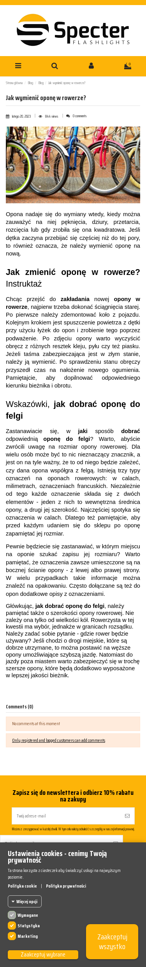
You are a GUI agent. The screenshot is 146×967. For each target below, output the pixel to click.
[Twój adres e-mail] (66, 816)
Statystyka (29, 925)
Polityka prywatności (66, 885)
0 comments (80, 116)
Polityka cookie (22, 885)
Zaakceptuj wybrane (43, 954)
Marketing (28, 936)
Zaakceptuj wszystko (112, 941)
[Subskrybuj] (127, 816)
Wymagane (28, 915)
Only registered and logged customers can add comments (58, 740)
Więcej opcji (26, 901)
